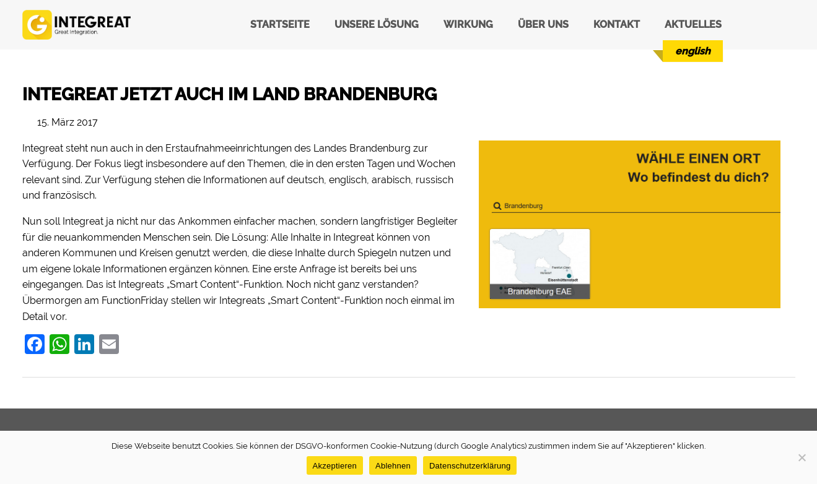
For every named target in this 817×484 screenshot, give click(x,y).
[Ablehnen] (801, 457)
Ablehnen (393, 465)
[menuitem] (693, 51)
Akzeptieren (335, 465)
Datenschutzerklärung (469, 465)
